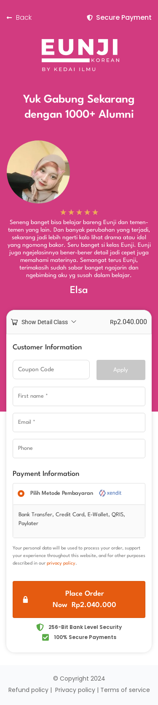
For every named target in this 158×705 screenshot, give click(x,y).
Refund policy (28, 690)
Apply (120, 370)
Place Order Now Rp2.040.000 (84, 599)
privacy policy (61, 563)
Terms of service (125, 690)
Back (24, 17)
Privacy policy (75, 690)
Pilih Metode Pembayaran (76, 493)
